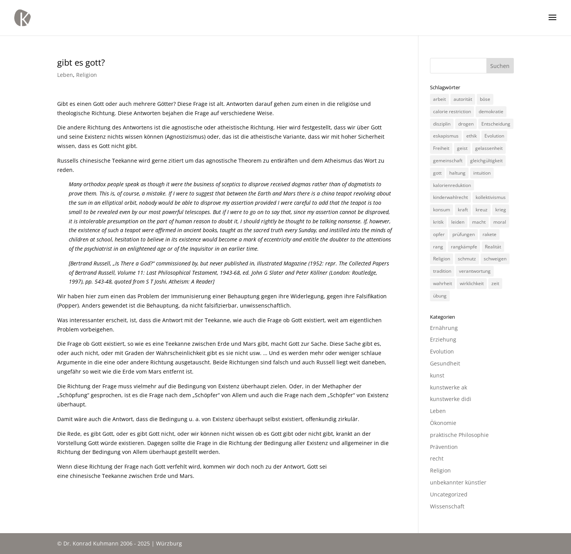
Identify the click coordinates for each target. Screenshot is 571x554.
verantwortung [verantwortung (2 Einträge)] (475, 271)
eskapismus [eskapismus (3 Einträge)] (446, 136)
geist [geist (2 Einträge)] (462, 148)
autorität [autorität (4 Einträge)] (463, 99)
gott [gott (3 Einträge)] (437, 173)
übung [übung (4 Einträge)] (440, 295)
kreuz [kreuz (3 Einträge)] (482, 209)
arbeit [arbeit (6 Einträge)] (439, 99)
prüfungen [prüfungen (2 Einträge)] (463, 234)
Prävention (444, 446)
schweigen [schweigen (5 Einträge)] (495, 258)
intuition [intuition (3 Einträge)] (482, 173)
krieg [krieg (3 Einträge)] (500, 209)
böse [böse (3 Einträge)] (485, 99)
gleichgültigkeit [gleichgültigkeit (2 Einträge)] (486, 160)
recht (437, 458)
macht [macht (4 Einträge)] (479, 222)
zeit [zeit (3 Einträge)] (495, 283)
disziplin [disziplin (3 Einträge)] (441, 124)
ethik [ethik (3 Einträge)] (471, 136)
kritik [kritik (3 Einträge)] (438, 222)
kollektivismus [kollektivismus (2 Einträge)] (491, 197)
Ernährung (444, 327)
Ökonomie (443, 423)
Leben (65, 74)
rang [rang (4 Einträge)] (438, 246)
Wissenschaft (447, 506)
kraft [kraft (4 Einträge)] (463, 209)
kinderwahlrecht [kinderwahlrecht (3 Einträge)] (450, 197)
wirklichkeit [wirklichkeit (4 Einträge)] (472, 283)
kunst (437, 375)
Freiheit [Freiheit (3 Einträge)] (441, 148)
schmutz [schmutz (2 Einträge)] (467, 258)
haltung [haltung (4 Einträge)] (457, 173)
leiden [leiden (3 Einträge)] (457, 222)
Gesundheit (445, 363)
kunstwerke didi (450, 399)
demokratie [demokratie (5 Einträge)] (491, 111)
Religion (86, 74)
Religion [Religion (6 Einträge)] (441, 258)
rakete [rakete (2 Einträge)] (489, 234)
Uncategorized (448, 494)
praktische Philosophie (459, 434)
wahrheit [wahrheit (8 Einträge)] (442, 283)
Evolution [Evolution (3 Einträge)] (494, 136)
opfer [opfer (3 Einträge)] (439, 234)
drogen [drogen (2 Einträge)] (466, 124)
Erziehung (443, 339)
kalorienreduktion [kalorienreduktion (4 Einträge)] (452, 185)
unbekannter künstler (458, 482)
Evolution (442, 351)
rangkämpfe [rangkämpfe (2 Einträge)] (464, 246)
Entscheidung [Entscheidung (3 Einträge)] (495, 124)
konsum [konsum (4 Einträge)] (441, 209)
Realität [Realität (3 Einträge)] (493, 246)
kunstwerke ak (448, 387)
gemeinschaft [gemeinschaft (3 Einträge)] (447, 160)
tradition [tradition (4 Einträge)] (442, 271)
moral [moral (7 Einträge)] (499, 222)
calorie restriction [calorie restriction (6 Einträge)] (452, 111)
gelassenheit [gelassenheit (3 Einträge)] (489, 148)
